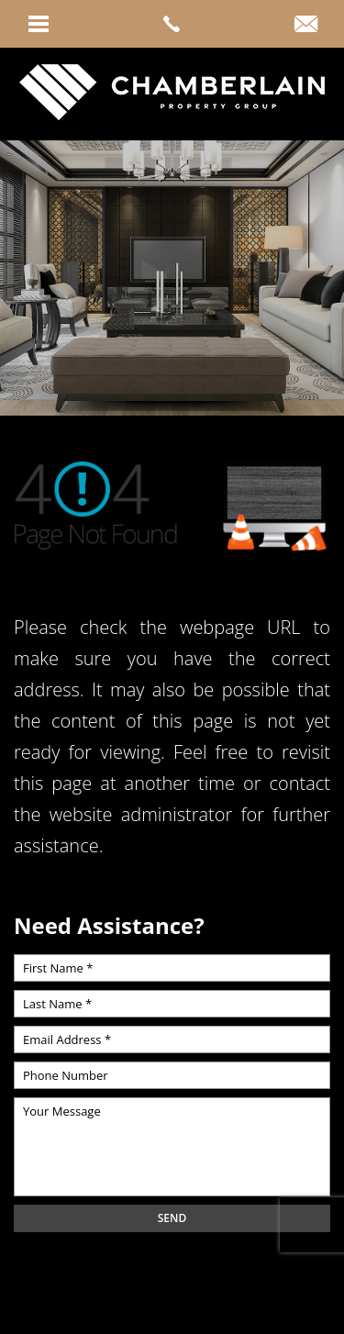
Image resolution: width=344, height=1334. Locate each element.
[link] (172, 24)
